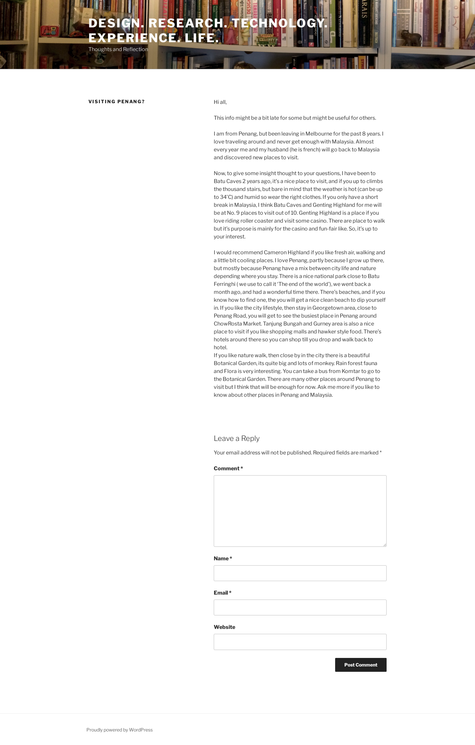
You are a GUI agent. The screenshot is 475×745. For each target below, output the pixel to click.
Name (223, 558)
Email (223, 593)
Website (224, 627)
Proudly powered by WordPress (119, 729)
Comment (228, 468)
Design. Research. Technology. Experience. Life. (208, 30)
